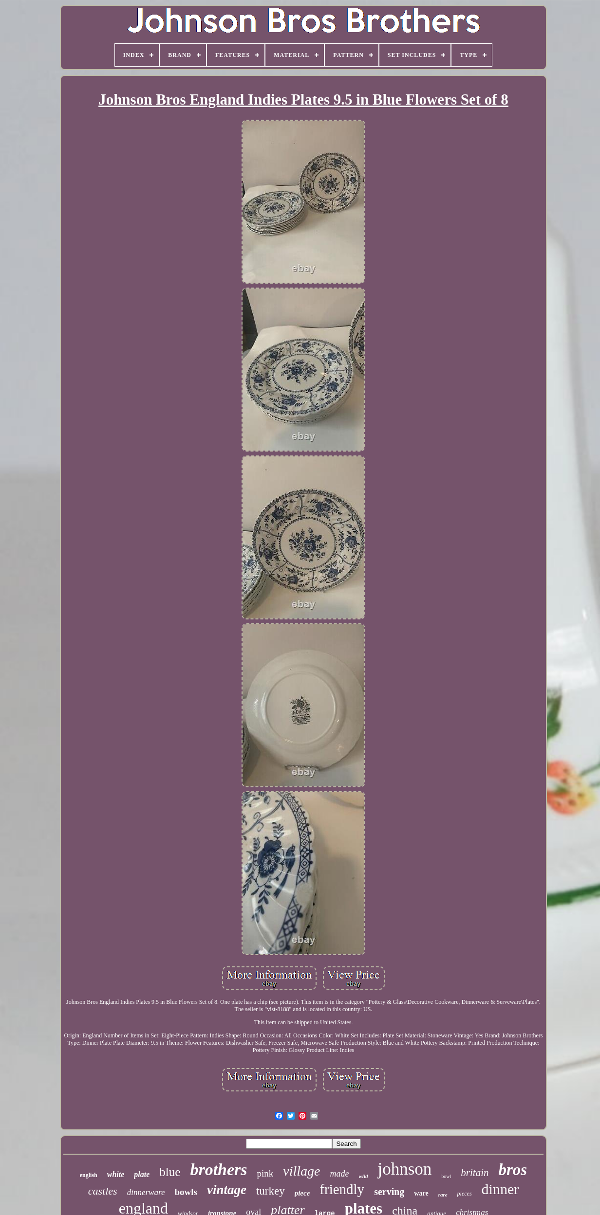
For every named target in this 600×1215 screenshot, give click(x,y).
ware (421, 1193)
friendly (341, 1189)
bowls (185, 1192)
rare (443, 1194)
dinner (500, 1189)
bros (513, 1170)
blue (169, 1172)
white (116, 1174)
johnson (404, 1169)
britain (474, 1173)
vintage (226, 1189)
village (301, 1171)
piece (302, 1193)
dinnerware (146, 1192)
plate (142, 1174)
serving (389, 1191)
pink (265, 1173)
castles (102, 1191)
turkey (270, 1191)
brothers (218, 1170)
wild (363, 1176)
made (339, 1174)
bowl (446, 1176)
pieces (464, 1193)
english (88, 1175)
